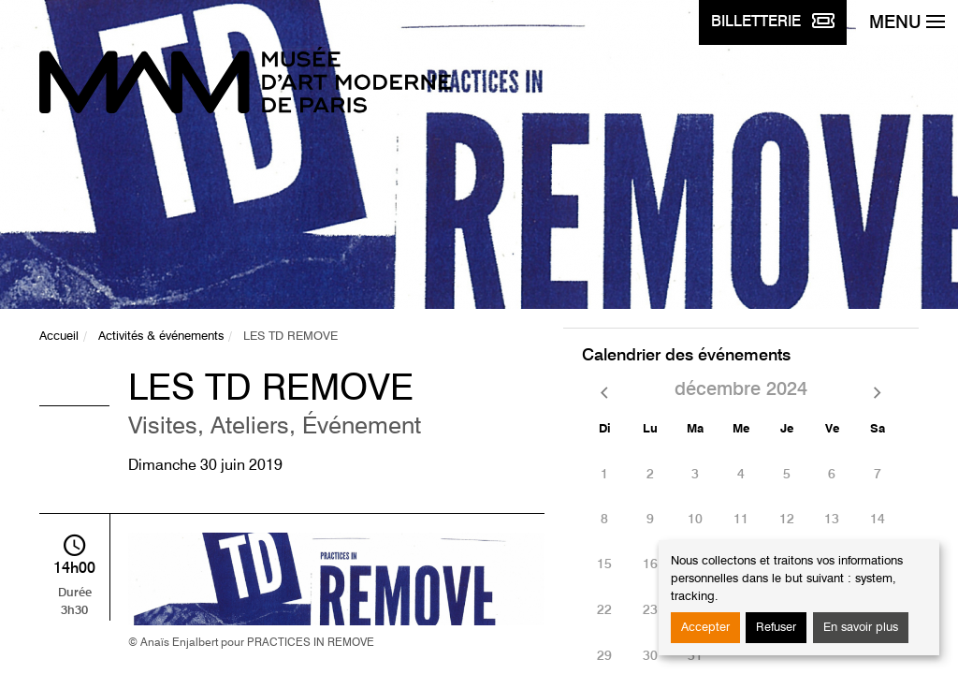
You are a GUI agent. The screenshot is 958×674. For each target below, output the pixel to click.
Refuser (776, 628)
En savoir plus (860, 628)
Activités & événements (161, 336)
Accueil (59, 336)
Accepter (705, 628)
